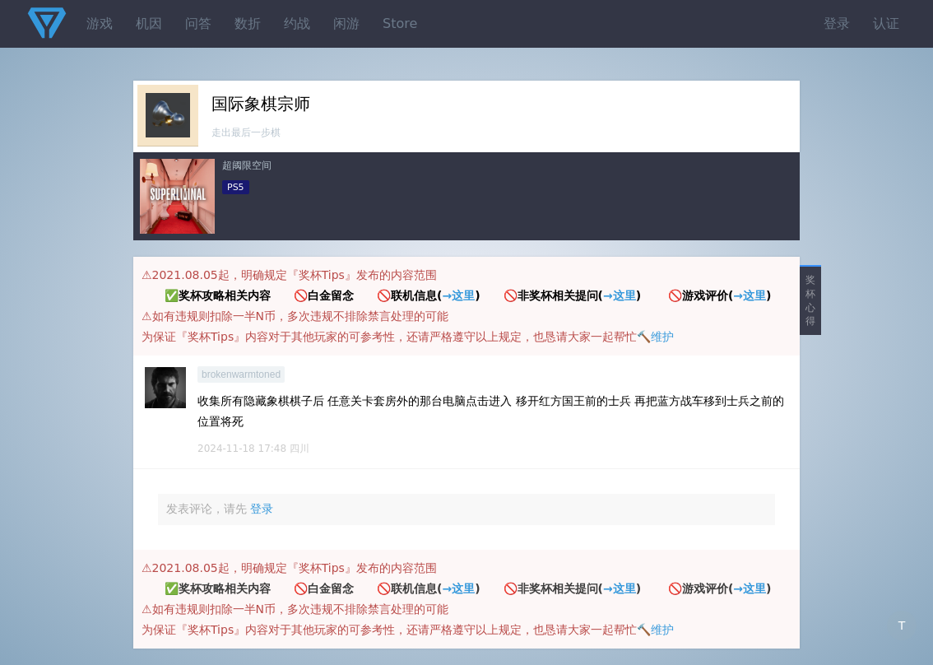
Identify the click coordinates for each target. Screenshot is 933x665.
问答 (198, 23)
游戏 (99, 23)
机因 (149, 23)
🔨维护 (655, 336)
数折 (247, 23)
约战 (297, 23)
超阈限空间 (247, 165)
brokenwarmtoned (241, 374)
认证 (886, 23)
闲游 (346, 23)
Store (400, 23)
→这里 (458, 295)
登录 (837, 23)
